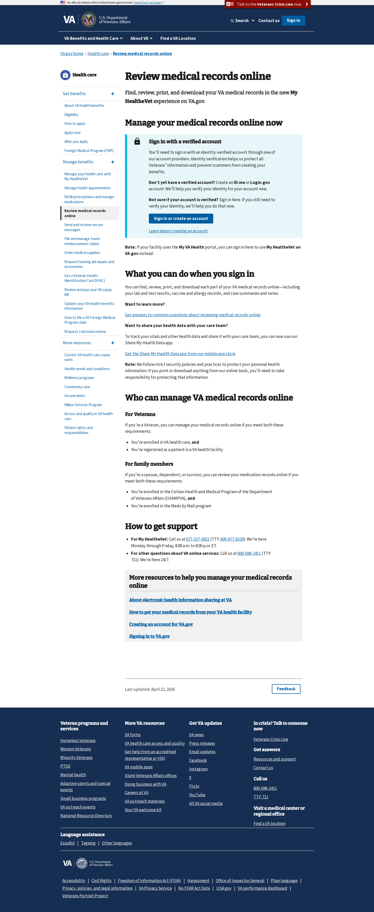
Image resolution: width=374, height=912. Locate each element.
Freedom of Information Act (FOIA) (149, 880)
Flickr (194, 786)
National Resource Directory (86, 815)
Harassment (198, 880)
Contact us (269, 20)
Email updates (202, 751)
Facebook (198, 760)
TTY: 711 (261, 797)
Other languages (117, 843)
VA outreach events (78, 807)
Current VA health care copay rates (87, 357)
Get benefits (74, 93)
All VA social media (206, 803)
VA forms (133, 734)
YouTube (197, 795)
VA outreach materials (145, 801)
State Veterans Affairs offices (151, 775)
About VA (139, 38)
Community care (77, 386)
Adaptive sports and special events (85, 787)
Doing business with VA (145, 784)
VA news (196, 734)
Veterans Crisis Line (271, 739)
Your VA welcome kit (143, 810)
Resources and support (275, 759)
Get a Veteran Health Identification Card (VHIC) (84, 278)
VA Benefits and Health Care (91, 38)
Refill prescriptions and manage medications (89, 199)
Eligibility (71, 114)
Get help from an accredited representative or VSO (150, 755)
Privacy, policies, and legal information (97, 888)
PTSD (65, 766)
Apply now (72, 132)
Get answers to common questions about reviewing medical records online (192, 315)
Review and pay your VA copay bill (88, 292)
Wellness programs (79, 377)
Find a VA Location (178, 38)
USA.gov (223, 888)
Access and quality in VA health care (88, 416)
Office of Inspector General (240, 880)
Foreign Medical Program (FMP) (89, 150)
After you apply (76, 141)
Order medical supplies (82, 252)
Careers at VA (136, 792)
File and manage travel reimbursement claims (82, 241)
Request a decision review (85, 331)
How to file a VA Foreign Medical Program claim (89, 320)
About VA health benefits (84, 105)
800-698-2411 (265, 788)
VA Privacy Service (155, 888)
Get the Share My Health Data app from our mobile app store (180, 353)
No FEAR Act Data (194, 888)
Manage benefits (78, 162)
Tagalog (88, 843)
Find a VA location (270, 823)
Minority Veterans (76, 757)
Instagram (198, 769)
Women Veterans (75, 749)
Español (67, 843)
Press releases (202, 743)
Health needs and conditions (87, 368)
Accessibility (73, 880)
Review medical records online (85, 213)
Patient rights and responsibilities (78, 430)
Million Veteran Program (83, 404)
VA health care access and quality (155, 743)
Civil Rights (102, 880)
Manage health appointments (87, 187)
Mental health (73, 775)
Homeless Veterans (78, 740)
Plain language (284, 880)
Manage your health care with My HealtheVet (87, 176)
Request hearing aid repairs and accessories (89, 264)
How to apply (74, 123)
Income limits (74, 395)
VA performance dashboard (262, 888)
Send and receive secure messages (83, 227)
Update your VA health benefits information (89, 306)
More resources (77, 343)
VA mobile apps (139, 767)
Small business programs (83, 798)
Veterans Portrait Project (85, 896)
